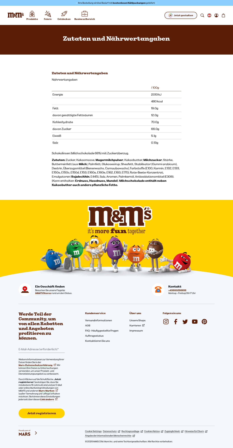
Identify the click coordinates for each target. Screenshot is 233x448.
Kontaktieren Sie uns (97, 340)
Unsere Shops (137, 320)
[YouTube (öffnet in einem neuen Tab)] (194, 321)
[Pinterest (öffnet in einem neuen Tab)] (204, 321)
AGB (87, 325)
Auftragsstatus (94, 335)
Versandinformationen (98, 320)
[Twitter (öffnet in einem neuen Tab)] (185, 321)
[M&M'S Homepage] (16, 15)
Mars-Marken (48, 390)
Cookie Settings (93, 431)
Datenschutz (111, 431)
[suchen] (202, 15)
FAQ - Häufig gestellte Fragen (101, 330)
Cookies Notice (153, 431)
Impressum (136, 330)
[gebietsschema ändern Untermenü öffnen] (209, 15)
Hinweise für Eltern (196, 431)
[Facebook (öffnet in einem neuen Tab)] (175, 321)
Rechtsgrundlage (132, 431)
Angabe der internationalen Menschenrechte (110, 435)
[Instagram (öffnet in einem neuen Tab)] (165, 321)
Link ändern (48, 399)
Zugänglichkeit (174, 431)
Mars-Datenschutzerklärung (37, 365)
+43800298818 (177, 290)
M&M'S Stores (43, 293)
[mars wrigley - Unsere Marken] (28, 433)
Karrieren (137, 325)
